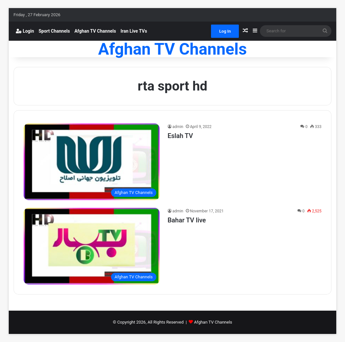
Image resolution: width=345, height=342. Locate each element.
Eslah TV (180, 136)
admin (177, 126)
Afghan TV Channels (95, 31)
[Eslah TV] (92, 161)
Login (25, 31)
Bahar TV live (187, 220)
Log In (225, 31)
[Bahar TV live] (92, 246)
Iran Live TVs (134, 31)
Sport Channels (54, 31)
